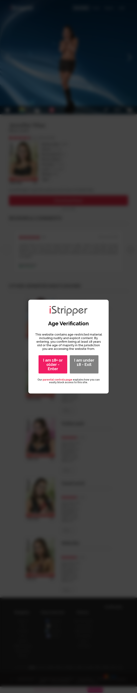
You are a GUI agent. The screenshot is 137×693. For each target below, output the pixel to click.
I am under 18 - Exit (84, 362)
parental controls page (57, 379)
